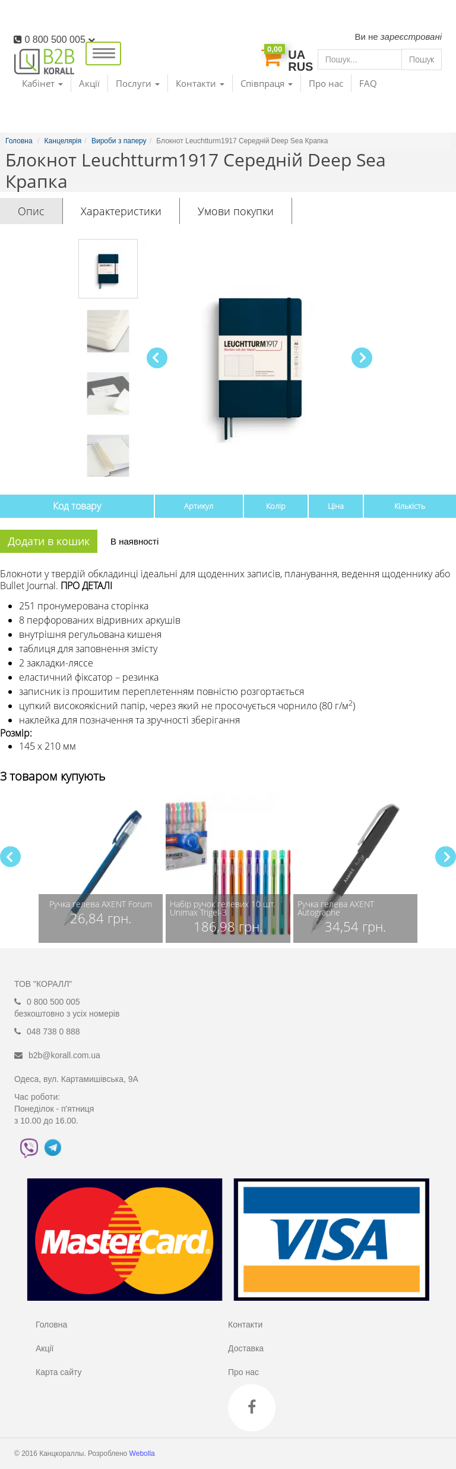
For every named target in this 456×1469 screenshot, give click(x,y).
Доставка (246, 1348)
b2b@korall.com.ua (64, 1055)
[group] (101, 868)
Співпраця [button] (266, 83)
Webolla (143, 1453)
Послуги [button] (138, 83)
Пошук (421, 59)
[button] (362, 357)
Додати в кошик (49, 541)
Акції (89, 83)
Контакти (245, 1324)
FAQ (368, 83)
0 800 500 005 (59, 39)
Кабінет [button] (42, 83)
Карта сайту (59, 1372)
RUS (300, 66)
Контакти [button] (200, 83)
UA (296, 54)
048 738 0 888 (53, 1031)
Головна (51, 1324)
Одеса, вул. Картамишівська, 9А (76, 1079)
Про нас (326, 83)
